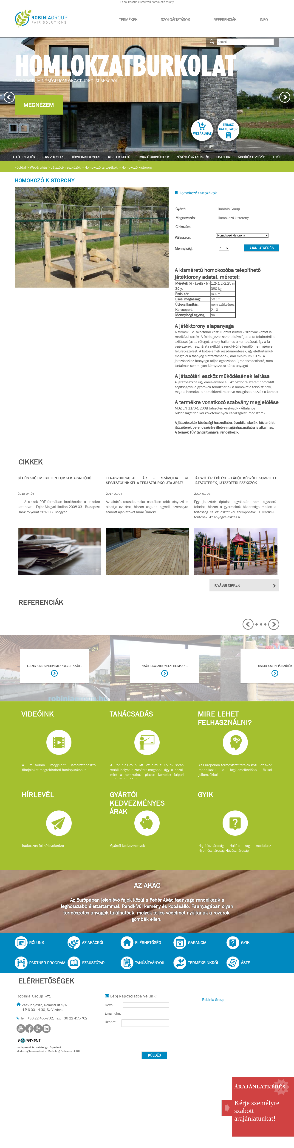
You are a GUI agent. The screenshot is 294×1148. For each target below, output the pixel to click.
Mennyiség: (183, 248)
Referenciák (225, 19)
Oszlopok (223, 157)
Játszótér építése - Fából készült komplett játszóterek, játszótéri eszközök (235, 480)
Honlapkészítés (25, 1047)
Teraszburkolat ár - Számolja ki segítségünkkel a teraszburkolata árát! (147, 480)
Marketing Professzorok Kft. (64, 1051)
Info (264, 19)
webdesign (42, 1047)
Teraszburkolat (53, 157)
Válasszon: (183, 237)
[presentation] (140, 1040)
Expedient (55, 1047)
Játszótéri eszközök (251, 157)
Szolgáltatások (175, 19)
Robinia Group (213, 999)
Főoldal (20, 167)
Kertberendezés (119, 157)
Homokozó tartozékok (101, 167)
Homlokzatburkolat (86, 157)
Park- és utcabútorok (154, 157)
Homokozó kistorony (137, 167)
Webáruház (38, 167)
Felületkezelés (23, 157)
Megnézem (38, 105)
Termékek (128, 19)
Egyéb (277, 157)
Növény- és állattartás (193, 157)
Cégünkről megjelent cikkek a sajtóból (55, 478)
